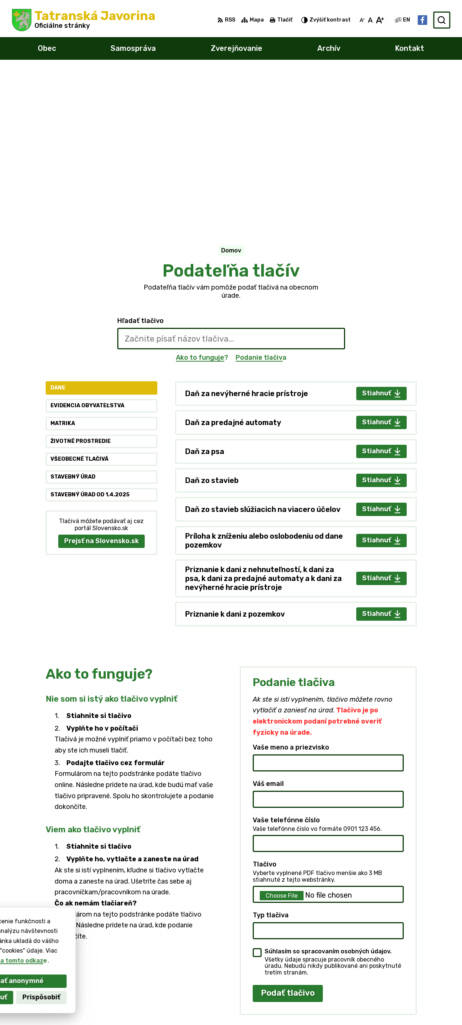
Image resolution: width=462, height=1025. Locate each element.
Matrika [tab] (62, 267)
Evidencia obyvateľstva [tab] (87, 249)
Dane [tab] (57, 231)
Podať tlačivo (288, 836)
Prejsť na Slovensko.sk (101, 384)
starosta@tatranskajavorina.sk (393, 997)
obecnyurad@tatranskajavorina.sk (398, 989)
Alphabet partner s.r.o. (121, 943)
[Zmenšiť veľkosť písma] (362, 20)
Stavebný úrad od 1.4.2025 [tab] (90, 338)
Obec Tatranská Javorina (97, 950)
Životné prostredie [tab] (80, 284)
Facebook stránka (374, 1005)
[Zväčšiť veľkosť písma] (380, 20)
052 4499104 (367, 981)
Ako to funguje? (202, 200)
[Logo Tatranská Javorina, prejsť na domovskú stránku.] (83, 20)
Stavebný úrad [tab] (72, 320)
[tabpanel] (296, 346)
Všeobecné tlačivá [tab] (79, 302)
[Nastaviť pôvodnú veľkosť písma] (370, 20)
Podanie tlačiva (261, 200)
